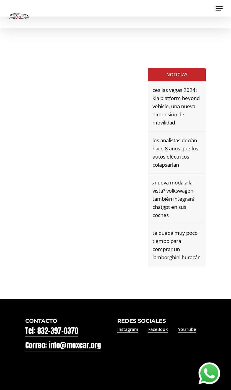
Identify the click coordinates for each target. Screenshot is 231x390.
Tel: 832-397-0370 (51, 330)
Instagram (127, 329)
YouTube (187, 329)
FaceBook (158, 329)
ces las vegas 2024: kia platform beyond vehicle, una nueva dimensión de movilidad (176, 106)
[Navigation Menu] (219, 8)
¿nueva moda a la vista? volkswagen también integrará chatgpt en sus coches (173, 199)
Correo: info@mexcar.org (63, 345)
